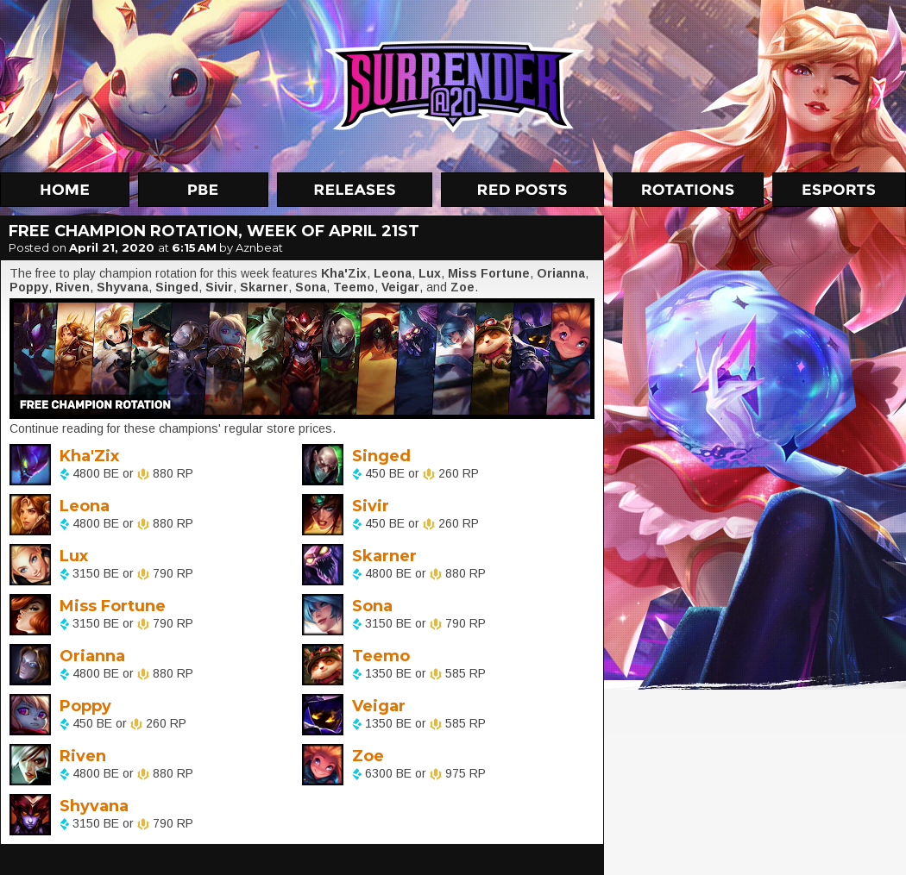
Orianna (92, 656)
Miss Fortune (113, 606)
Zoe (368, 756)
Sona (372, 606)
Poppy (85, 706)
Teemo (381, 656)
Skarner (384, 556)
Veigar (379, 706)
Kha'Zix (89, 456)
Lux (74, 556)
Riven (83, 756)
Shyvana (94, 806)
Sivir (370, 506)
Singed (381, 456)
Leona (85, 506)
